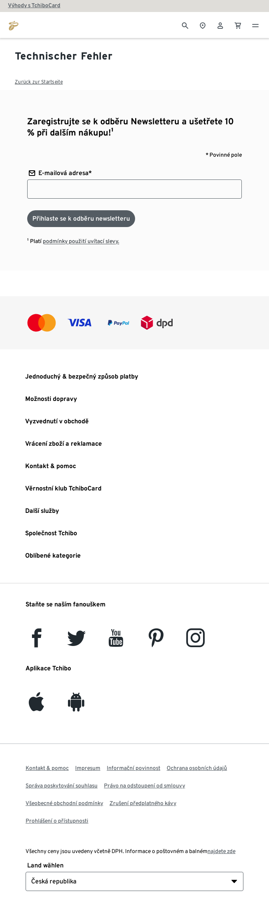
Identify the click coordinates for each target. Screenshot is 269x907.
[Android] (76, 706)
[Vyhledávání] (185, 24)
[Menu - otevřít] (255, 24)
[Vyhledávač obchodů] (202, 24)
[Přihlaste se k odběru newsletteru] (81, 218)
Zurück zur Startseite (39, 82)
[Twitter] (77, 642)
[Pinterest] (156, 642)
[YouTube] (116, 642)
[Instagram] (195, 642)
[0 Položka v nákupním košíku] (238, 24)
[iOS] (36, 706)
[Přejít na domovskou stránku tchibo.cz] (13, 24)
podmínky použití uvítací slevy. (81, 241)
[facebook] (37, 642)
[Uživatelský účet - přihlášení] (220, 24)
